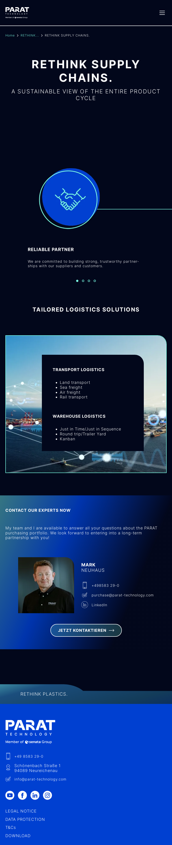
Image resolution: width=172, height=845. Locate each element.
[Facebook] (24, 795)
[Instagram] (49, 795)
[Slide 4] (94, 281)
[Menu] (162, 12)
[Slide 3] (89, 281)
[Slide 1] (77, 281)
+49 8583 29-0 (28, 756)
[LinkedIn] (36, 795)
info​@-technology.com (40, 779)
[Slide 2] (83, 281)
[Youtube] (11, 795)
